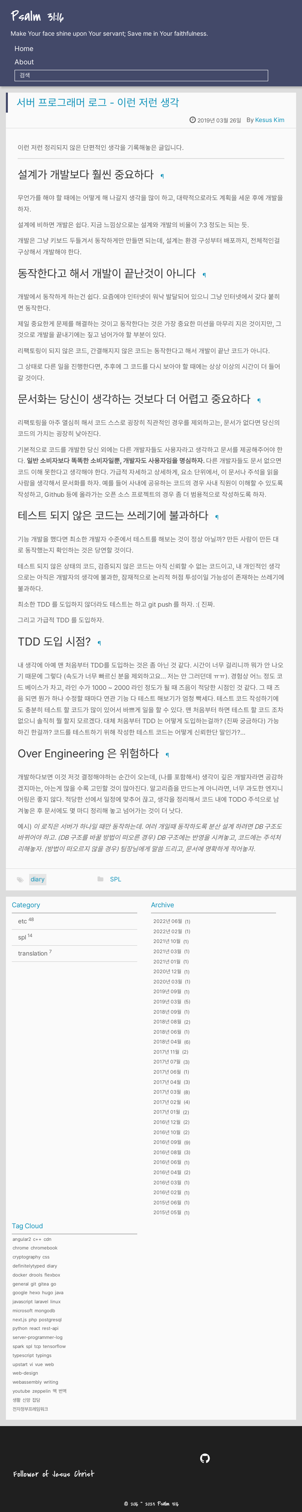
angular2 (22, 1239)
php (33, 1319)
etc (26, 921)
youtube (21, 1391)
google (20, 1292)
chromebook (44, 1248)
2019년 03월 (167, 1002)
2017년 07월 (166, 1062)
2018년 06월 (167, 1032)
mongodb (45, 1310)
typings (44, 1355)
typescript (23, 1355)
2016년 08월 (167, 1152)
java (59, 1292)
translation (35, 953)
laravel (41, 1301)
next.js (20, 1319)
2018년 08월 (167, 1022)
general (21, 1284)
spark (18, 1346)
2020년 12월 (167, 972)
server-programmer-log (38, 1337)
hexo (34, 1292)
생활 (16, 1400)
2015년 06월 (167, 1203)
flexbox (52, 1275)
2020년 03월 (167, 982)
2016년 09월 (167, 1142)
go (53, 1284)
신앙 (26, 1400)
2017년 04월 (167, 1082)
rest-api (50, 1328)
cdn (48, 1239)
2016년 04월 (167, 1172)
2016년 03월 (167, 1183)
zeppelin (41, 1391)
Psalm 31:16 (37, 17)
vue (39, 1364)
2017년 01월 (166, 1112)
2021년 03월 (167, 951)
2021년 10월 (166, 942)
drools (35, 1275)
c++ (37, 1239)
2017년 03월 (167, 1092)
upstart (20, 1364)
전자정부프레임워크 (30, 1409)
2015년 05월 (167, 1213)
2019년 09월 (167, 992)
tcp (37, 1346)
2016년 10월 (166, 1132)
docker (20, 1275)
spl (25, 937)
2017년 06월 (167, 1072)
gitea (43, 1284)
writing (51, 1382)
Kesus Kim (269, 120)
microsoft (23, 1310)
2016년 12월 (166, 1122)
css (46, 1257)
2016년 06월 (167, 1162)
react (34, 1328)
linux (55, 1301)
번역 (62, 1391)
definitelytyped (29, 1266)
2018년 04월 (167, 1042)
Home (24, 48)
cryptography (27, 1257)
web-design (25, 1373)
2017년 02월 (167, 1102)
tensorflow (54, 1346)
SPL (116, 879)
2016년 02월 (167, 1193)
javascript (23, 1301)
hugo (47, 1292)
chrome (21, 1248)
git (33, 1284)
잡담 (36, 1400)
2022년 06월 (167, 922)
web (49, 1364)
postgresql (50, 1319)
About (24, 62)
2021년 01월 (166, 962)
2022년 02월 (167, 931)
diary (37, 879)
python (20, 1328)
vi (31, 1364)
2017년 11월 (166, 1052)
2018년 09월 (167, 1012)
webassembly (27, 1382)
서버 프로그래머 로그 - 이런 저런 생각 (98, 102)
